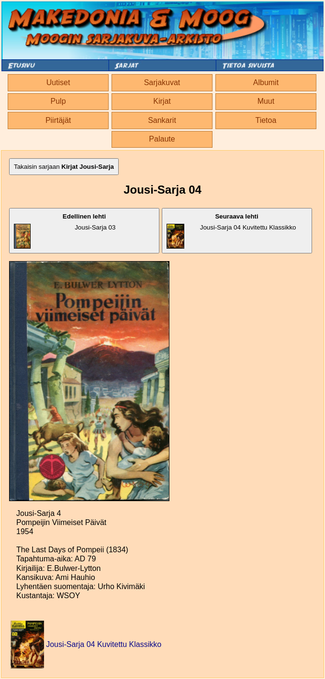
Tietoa (265, 120)
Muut (266, 101)
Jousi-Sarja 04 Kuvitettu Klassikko (231, 231)
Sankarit (162, 120)
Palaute (162, 139)
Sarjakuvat (162, 82)
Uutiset (58, 82)
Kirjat (161, 101)
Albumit (266, 82)
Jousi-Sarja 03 (64, 231)
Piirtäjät (58, 120)
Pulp (58, 101)
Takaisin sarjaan (64, 166)
